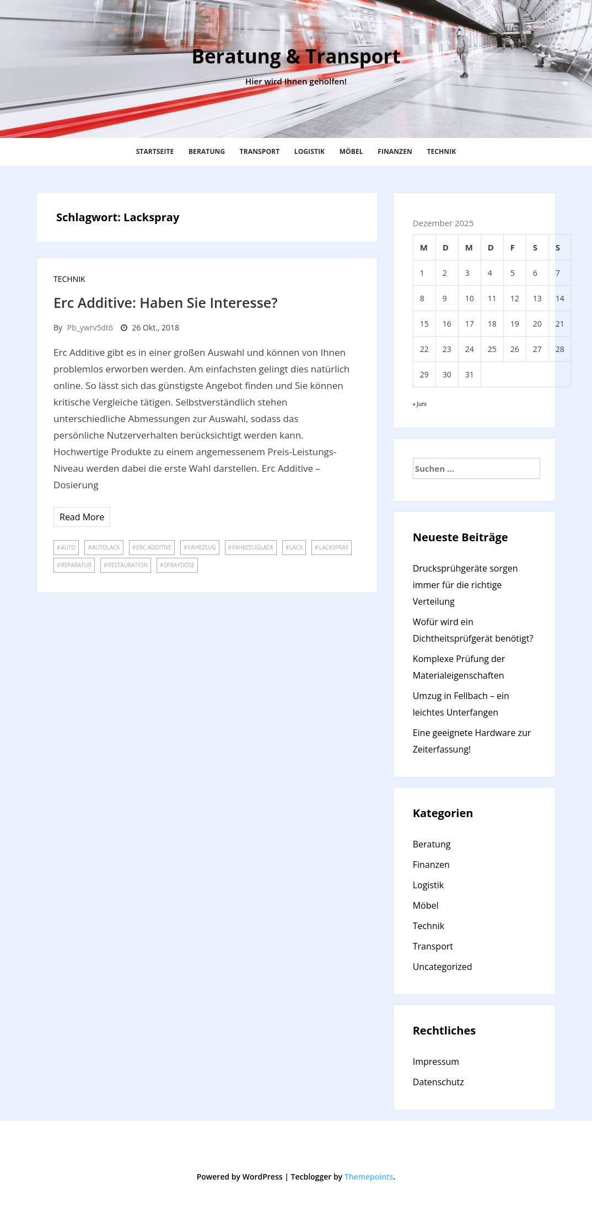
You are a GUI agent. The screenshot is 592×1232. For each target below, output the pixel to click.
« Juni (420, 404)
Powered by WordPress (240, 1176)
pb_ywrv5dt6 (90, 327)
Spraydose (179, 565)
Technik (441, 151)
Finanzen (395, 151)
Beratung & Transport (295, 56)
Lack (296, 547)
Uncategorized (442, 967)
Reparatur (76, 565)
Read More (82, 517)
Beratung (207, 151)
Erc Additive (153, 547)
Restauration (127, 565)
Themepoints (369, 1176)
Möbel (351, 151)
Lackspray (334, 547)
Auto (68, 547)
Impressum (436, 1061)
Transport (259, 151)
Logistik (309, 151)
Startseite (155, 151)
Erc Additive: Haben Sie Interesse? (167, 302)
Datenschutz (438, 1082)
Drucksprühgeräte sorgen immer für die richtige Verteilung (465, 584)
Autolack (106, 547)
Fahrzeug (202, 547)
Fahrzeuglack (252, 547)
